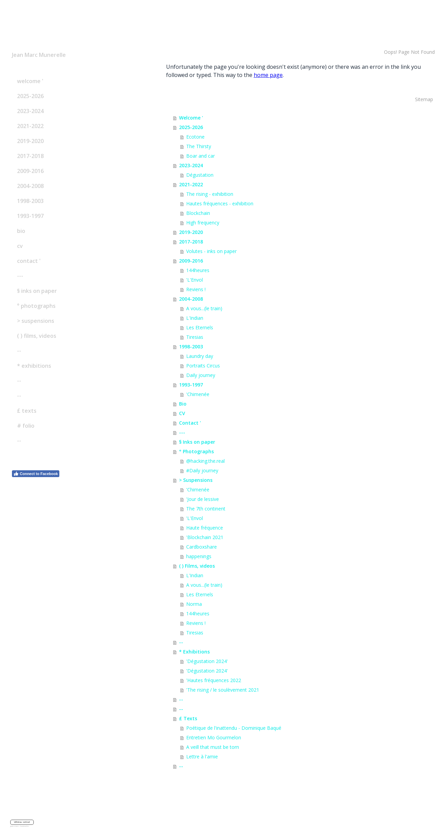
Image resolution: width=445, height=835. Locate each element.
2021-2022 (30, 126)
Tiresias (194, 337)
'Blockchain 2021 (204, 537)
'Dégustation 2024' (207, 661)
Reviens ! (196, 289)
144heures (197, 270)
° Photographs (36, 306)
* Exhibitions (34, 365)
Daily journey (200, 375)
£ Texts (26, 410)
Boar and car (200, 156)
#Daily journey (202, 470)
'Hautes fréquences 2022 (213, 680)
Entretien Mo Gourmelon (213, 737)
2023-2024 (30, 111)
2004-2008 (30, 186)
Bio (21, 231)
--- (20, 276)
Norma (194, 604)
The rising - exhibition (209, 194)
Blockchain (198, 213)
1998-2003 (30, 201)
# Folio (25, 425)
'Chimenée (197, 394)
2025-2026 (30, 96)
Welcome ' (30, 81)
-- (19, 351)
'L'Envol (194, 280)
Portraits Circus (203, 365)
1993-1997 (30, 216)
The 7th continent (205, 508)
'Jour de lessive (202, 499)
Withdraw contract (22, 822)
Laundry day (199, 356)
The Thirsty (198, 146)
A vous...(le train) (204, 308)
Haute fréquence (204, 527)
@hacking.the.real (205, 461)
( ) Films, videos (36, 336)
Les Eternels (199, 327)
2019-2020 (30, 141)
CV (20, 246)
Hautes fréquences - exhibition (219, 203)
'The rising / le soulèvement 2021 (222, 690)
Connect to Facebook (35, 473)
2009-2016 (30, 171)
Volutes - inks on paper (211, 251)
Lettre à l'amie (202, 756)
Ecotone (195, 136)
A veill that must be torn (212, 747)
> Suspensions (35, 321)
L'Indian (194, 318)
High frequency (202, 222)
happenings (198, 556)
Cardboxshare (201, 546)
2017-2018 (30, 156)
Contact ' (29, 261)
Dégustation (199, 175)
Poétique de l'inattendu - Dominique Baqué (233, 728)
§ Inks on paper (37, 291)
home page (268, 75)
